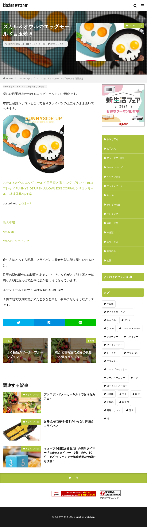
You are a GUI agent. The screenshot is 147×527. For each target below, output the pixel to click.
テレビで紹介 (115, 208)
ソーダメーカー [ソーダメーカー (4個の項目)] (115, 352)
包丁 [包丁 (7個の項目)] (124, 401)
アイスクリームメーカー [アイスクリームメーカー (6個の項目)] (119, 319)
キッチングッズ (37, 43)
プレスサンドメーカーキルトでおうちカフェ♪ (69, 397)
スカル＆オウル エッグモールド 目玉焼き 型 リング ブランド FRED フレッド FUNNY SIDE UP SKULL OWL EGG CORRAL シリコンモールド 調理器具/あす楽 (48, 188)
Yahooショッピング (16, 241)
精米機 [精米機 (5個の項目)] (125, 409)
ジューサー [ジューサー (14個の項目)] (112, 344)
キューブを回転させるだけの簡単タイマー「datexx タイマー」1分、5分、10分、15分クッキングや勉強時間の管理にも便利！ (69, 455)
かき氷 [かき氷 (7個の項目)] (110, 311)
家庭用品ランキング (109, 498)
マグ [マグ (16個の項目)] (135, 385)
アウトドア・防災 (117, 159)
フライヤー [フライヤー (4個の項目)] (112, 368)
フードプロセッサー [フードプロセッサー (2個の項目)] (117, 376)
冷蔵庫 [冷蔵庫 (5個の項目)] (110, 401)
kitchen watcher (15, 6)
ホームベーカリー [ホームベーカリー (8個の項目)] (116, 385)
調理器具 (112, 258)
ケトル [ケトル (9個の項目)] (110, 335)
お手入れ (112, 149)
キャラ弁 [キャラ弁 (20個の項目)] (111, 327)
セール (111, 198)
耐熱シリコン (57, 43)
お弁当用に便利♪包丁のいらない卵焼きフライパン (69, 423)
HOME (9, 78)
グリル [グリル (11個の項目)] (127, 327)
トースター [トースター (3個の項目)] (112, 360)
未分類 (111, 238)
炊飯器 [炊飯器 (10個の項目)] (110, 409)
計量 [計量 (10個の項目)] (131, 417)
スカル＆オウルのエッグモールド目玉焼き (62, 78)
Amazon (8, 231)
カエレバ (25, 203)
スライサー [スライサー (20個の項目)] (132, 344)
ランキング (113, 218)
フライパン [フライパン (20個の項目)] (132, 360)
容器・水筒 (113, 228)
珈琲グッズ (113, 248)
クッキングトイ (116, 189)
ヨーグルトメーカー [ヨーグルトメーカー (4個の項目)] (117, 393)
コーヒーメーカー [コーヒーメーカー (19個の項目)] (131, 335)
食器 (109, 267)
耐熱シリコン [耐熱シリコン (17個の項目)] (113, 417)
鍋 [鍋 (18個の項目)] (108, 426)
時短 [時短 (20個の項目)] (137, 401)
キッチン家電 (115, 179)
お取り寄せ (113, 139)
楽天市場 (9, 222)
